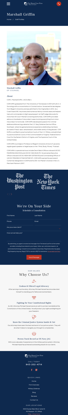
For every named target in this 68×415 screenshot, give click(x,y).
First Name (11, 215)
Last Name (38, 215)
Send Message (34, 257)
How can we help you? (14, 233)
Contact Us (34, 400)
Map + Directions (34, 414)
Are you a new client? (14, 227)
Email (36, 221)
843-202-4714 (34, 364)
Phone (9, 221)
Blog (34, 392)
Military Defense (34, 388)
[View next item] (11, 194)
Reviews (34, 396)
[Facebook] (32, 370)
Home (34, 381)
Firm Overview (34, 385)
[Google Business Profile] (36, 370)
